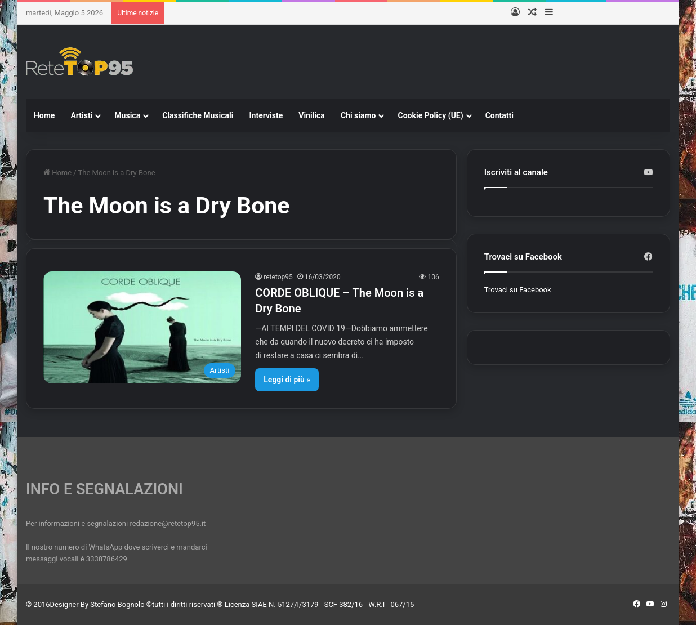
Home (44, 115)
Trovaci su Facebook (517, 289)
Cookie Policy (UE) (430, 115)
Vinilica (311, 115)
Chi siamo (358, 115)
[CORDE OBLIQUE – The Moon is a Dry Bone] (142, 327)
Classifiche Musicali (197, 115)
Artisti (81, 115)
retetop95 (278, 277)
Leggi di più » (287, 379)
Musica (127, 115)
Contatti (499, 115)
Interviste (266, 115)
